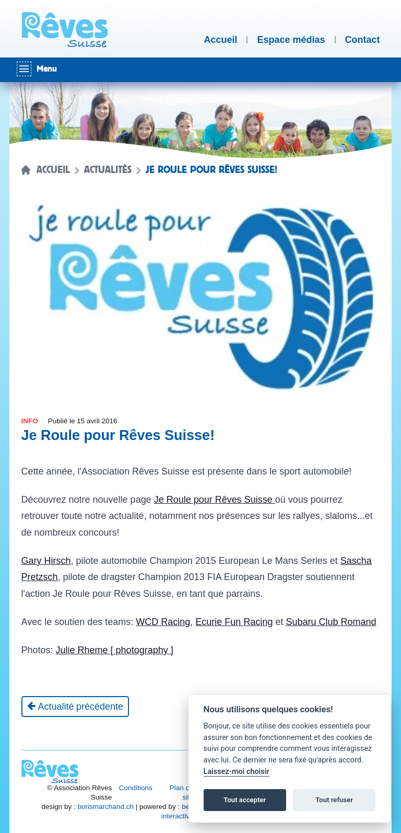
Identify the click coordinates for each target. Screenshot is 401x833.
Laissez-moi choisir (236, 771)
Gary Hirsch (46, 561)
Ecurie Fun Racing (234, 622)
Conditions (135, 788)
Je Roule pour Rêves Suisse (214, 499)
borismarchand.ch (106, 807)
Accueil (53, 170)
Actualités (108, 170)
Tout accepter (244, 800)
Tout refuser (334, 800)
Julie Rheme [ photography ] (114, 650)
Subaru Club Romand (331, 622)
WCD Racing (163, 622)
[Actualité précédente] (75, 706)
